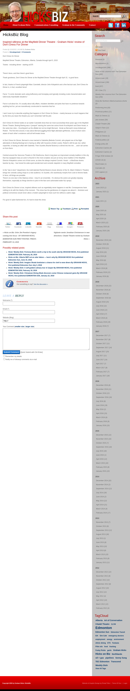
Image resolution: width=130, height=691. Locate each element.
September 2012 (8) (103, 584)
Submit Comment (11, 356)
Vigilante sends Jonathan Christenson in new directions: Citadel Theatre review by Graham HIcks (72, 236)
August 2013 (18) (102, 534)
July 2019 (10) (101, 252)
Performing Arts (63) (102, 108)
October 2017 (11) (103, 344)
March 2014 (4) (101, 509)
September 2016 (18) (104, 397)
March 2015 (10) (102, 463)
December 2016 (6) (103, 385)
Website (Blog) (8, 317)
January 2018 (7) (102, 326)
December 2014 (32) (103, 481)
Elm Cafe (103, 636)
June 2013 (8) (101, 542)
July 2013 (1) (101, 538)
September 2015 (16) (104, 447)
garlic (109, 650)
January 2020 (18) (103, 231)
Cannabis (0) (100, 168)
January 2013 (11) (103, 563)
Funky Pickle (100, 650)
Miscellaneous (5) (102, 64)
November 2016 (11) (103, 389)
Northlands (117, 654)
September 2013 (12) (104, 530)
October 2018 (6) (102, 294)
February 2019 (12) (103, 272)
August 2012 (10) (102, 588)
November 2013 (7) (103, 522)
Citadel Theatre (102, 624)
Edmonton (103, 628)
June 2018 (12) (101, 310)
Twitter (7, 227)
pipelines (109, 658)
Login (125, 683)
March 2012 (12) (102, 604)
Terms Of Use (116, 683)
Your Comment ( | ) (18, 327)
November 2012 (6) (103, 576)
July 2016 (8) (101, 401)
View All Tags (100, 668)
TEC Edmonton (102, 661)
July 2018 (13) (101, 306)
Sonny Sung (121, 658)
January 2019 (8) (102, 276)
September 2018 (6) (103, 298)
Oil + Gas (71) (100, 90)
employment (100, 639)
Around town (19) (101, 78)
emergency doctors (116, 636)
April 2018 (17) (101, 314)
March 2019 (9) (101, 268)
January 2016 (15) (103, 426)
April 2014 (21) (101, 505)
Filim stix (99, 647)
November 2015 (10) (103, 439)
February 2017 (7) (102, 372)
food (106, 647)
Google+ (70, 227)
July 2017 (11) (101, 356)
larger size (30, 327)
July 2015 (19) (101, 451)
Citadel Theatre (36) (102, 124)
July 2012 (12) (101, 592)
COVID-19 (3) (100, 160)
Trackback (67, 209)
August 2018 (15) (102, 302)
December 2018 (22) (103, 286)
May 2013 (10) (101, 546)
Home (5, 25)
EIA (96, 636)
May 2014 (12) (101, 501)
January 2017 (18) (103, 376)
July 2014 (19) (101, 493)
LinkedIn (28, 227)
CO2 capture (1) (101, 172)
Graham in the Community (73, 25)
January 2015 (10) (103, 471)
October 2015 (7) (102, 443)
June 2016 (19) (101, 405)
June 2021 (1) (101, 201)
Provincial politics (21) (103, 112)
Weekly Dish (101, 665)
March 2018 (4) (101, 318)
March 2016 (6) (101, 417)
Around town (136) (102, 82)
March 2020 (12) (102, 223)
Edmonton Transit (118, 632)
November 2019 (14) (103, 240)
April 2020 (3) (101, 219)
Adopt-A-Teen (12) (102, 128)
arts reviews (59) (101, 120)
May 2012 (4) (101, 596)
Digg (49, 227)
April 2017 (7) (101, 364)
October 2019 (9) (102, 244)
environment (119, 639)
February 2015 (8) (102, 467)
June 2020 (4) (101, 211)
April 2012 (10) (101, 600)
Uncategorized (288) (103, 68)
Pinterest (80, 227)
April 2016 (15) (101, 413)
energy (109, 639)
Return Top (55, 209)
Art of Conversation (113, 620)
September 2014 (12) (104, 489)
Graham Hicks (119, 650)
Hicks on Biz (102, 654)
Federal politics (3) (102, 140)
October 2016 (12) (103, 393)
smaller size (19, 327)
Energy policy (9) (101, 144)
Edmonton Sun (102, 632)
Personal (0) (99, 60)
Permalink (85, 209)
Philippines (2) (100, 132)
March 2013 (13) (102, 554)
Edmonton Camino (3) (103, 152)
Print (76, 209)
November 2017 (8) (103, 340)
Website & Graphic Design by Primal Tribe (96, 683)
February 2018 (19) (103, 322)
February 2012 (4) (102, 608)
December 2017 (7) (103, 336)
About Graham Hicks (21, 25)
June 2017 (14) (101, 360)
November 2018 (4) (103, 290)
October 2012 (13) (103, 580)
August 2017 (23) (102, 352)
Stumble (39, 227)
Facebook (17, 227)
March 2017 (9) (101, 368)
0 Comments (26, 52)
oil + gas (99, 658)
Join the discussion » (40, 284)
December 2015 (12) (103, 435)
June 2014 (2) (101, 497)
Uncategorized (15, 52)
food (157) (99, 86)
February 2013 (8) (102, 559)
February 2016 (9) (102, 421)
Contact (92, 25)
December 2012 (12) (103, 572)
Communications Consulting (46, 25)
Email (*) (6, 309)
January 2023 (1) (102, 192)
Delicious (59, 227)
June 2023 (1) (101, 188)
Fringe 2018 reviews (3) (104, 156)
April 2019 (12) (101, 264)
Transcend (116, 661)
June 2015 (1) (101, 455)
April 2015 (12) (101, 459)
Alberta (99, 620)
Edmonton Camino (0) (103, 148)
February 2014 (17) (103, 513)
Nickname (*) (7, 300)
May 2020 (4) (101, 215)
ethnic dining (100, 643)
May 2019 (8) (101, 260)
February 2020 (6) (102, 227)
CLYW (113, 624)
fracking (112, 647)
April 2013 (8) (101, 550)
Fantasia (115, 643)
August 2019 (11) (102, 248)
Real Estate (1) (101, 164)
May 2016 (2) (101, 409)
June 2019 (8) (101, 256)
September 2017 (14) (104, 348)
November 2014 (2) (103, 485)
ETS (109, 643)
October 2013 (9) (102, 526)
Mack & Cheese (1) (102, 116)
